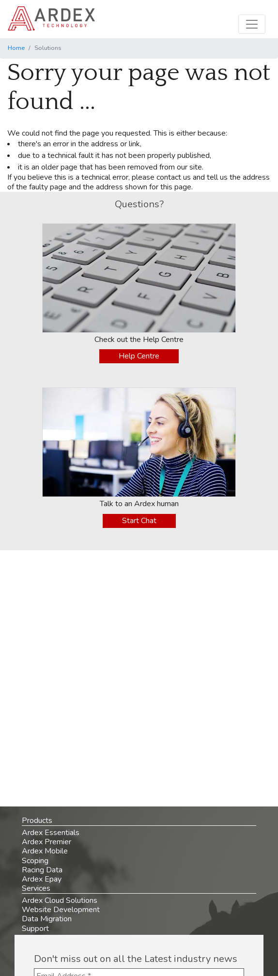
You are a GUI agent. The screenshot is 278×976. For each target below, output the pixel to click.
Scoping (35, 860)
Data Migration (47, 919)
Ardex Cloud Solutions (59, 900)
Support (35, 928)
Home (16, 48)
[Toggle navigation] (251, 24)
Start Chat (139, 520)
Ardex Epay (42, 879)
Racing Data (42, 870)
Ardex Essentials (50, 832)
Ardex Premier (46, 842)
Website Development (61, 909)
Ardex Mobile (45, 851)
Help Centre (139, 356)
